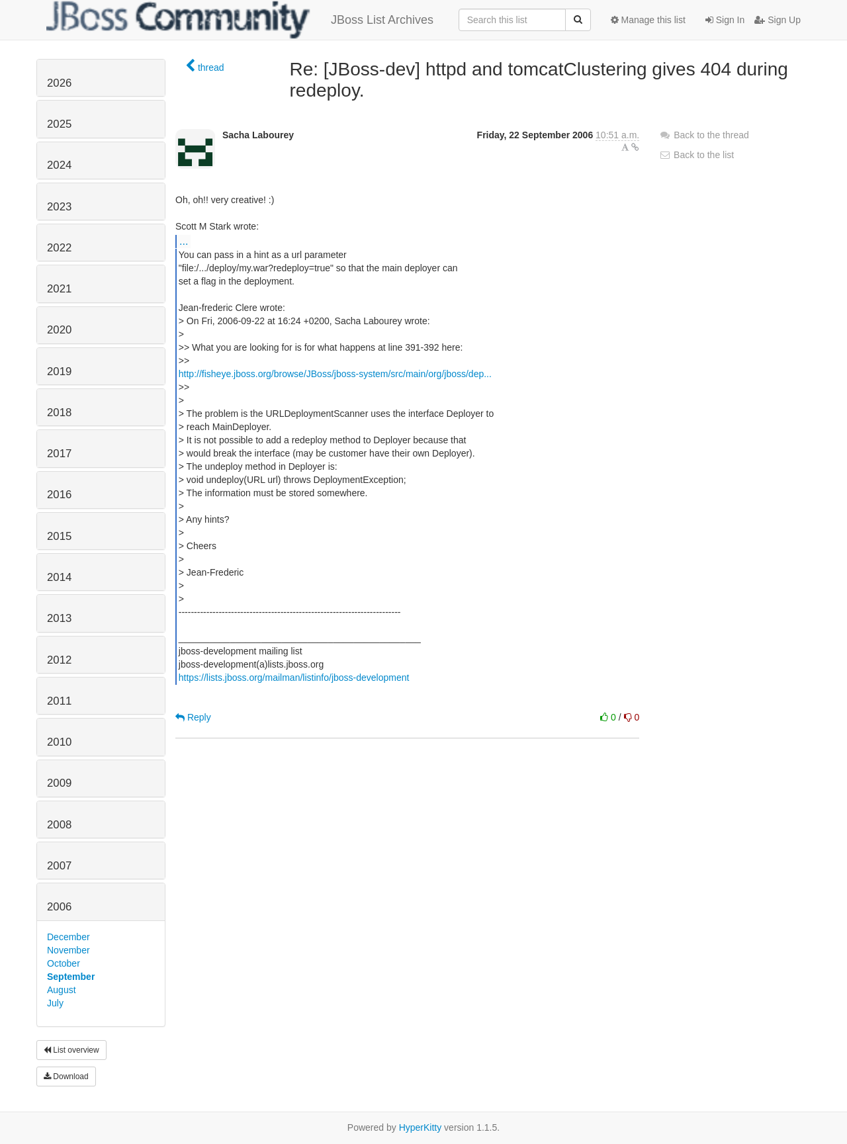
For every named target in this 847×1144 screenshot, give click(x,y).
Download (66, 1076)
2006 (59, 907)
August (61, 990)
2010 (59, 742)
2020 (59, 330)
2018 (59, 412)
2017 (59, 453)
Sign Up (777, 20)
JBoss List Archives (239, 19)
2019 (59, 371)
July (55, 1003)
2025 (59, 124)
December (68, 937)
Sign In (724, 20)
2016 (59, 494)
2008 (59, 824)
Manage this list (648, 20)
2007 (59, 865)
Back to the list (696, 155)
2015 (59, 536)
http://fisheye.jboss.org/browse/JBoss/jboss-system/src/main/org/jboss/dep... (335, 374)
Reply (193, 717)
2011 (59, 701)
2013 (59, 618)
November (68, 950)
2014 (59, 577)
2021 (59, 289)
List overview (71, 1050)
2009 (59, 783)
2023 (59, 206)
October (63, 963)
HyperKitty (420, 1127)
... (183, 241)
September (71, 976)
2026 (59, 83)
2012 (59, 660)
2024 (59, 165)
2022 (59, 248)
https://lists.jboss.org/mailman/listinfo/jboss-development (294, 677)
